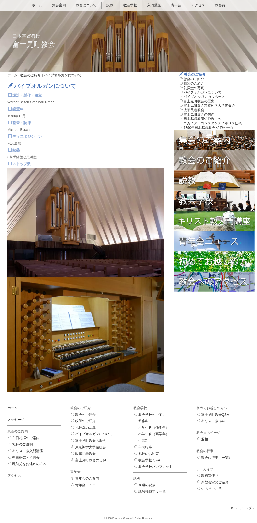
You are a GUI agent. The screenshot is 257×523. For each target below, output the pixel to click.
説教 (109, 5)
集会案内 (59, 5)
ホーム (37, 5)
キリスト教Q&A (213, 421)
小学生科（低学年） (153, 428)
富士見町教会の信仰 (199, 114)
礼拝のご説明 (22, 444)
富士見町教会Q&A (215, 415)
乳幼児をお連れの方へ (29, 464)
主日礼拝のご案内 (26, 438)
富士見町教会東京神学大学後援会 (209, 105)
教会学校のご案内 (152, 415)
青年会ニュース (87, 485)
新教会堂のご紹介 (215, 482)
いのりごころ (211, 489)
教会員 (220, 5)
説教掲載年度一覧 (152, 491)
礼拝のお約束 (148, 454)
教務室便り (209, 476)
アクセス (198, 5)
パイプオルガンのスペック (204, 97)
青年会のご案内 (87, 478)
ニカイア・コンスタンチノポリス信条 (213, 123)
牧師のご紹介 (194, 83)
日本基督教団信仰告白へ (202, 119)
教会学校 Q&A (149, 460)
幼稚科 (143, 421)
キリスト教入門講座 (27, 451)
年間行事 (145, 447)
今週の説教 (146, 485)
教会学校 (130, 5)
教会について (86, 5)
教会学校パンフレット (155, 467)
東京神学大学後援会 (90, 447)
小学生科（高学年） (153, 434)
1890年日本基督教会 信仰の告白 (208, 128)
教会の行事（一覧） (216, 457)
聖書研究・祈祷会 (26, 457)
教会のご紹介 (30, 75)
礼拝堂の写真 (194, 88)
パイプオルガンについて (202, 92)
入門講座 (154, 5)
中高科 (143, 441)
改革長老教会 (194, 110)
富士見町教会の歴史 (199, 101)
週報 (204, 439)
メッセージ (15, 420)
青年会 (176, 5)
